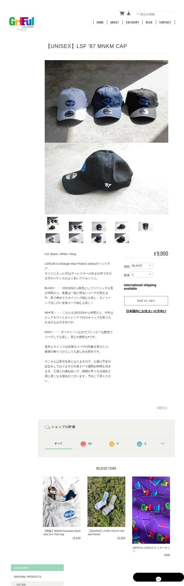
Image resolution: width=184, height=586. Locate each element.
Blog (149, 19)
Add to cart (146, 290)
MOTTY (16, 317)
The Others (23, 84)
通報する (162, 398)
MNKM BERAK (24, 302)
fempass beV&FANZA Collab (24, 216)
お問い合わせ (20, 367)
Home (100, 19)
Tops (18, 64)
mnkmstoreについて (95, 564)
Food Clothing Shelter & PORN (26, 229)
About (114, 19)
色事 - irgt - (22, 239)
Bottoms (21, 77)
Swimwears (23, 70)
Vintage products (24, 95)
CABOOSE (18, 259)
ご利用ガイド (20, 342)
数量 (127, 265)
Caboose (21, 281)
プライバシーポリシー (126, 564)
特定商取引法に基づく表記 (24, 355)
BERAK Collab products (24, 271)
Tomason (21, 288)
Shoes (16, 156)
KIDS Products (22, 180)
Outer (19, 57)
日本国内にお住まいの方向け (146, 301)
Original (21, 188)
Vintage (20, 171)
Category (132, 19)
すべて (64, 433)
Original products (24, 47)
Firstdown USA (23, 204)
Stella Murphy (26, 295)
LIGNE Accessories (24, 144)
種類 (127, 256)
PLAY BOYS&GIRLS (25, 248)
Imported (22, 164)
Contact (165, 19)
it (16, 308)
